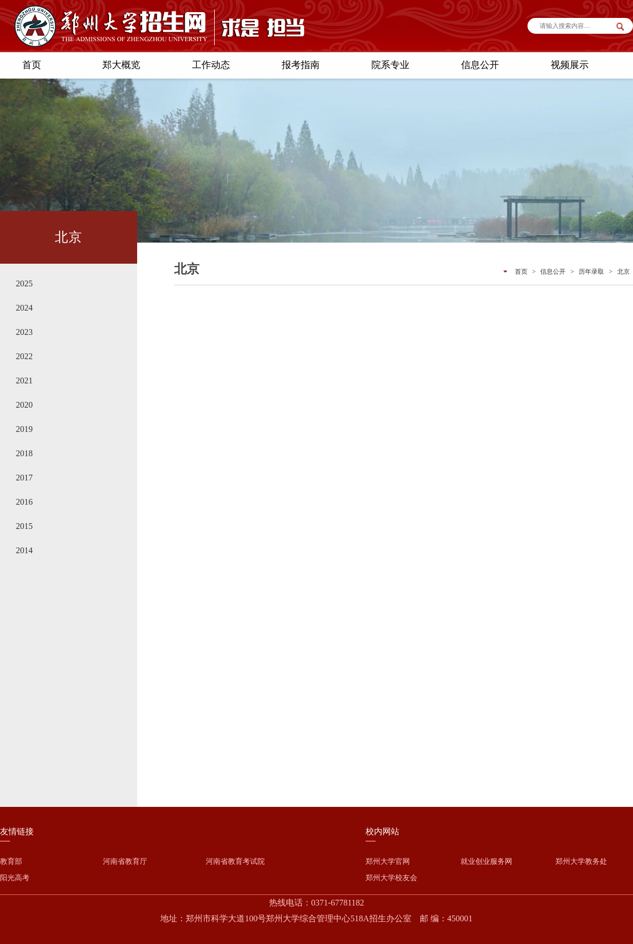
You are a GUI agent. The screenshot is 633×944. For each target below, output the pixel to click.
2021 (24, 380)
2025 (24, 283)
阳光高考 (15, 878)
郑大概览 (121, 65)
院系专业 (390, 65)
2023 (24, 331)
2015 (24, 526)
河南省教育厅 (125, 861)
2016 (24, 501)
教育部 (11, 861)
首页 (31, 65)
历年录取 (591, 271)
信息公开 (480, 65)
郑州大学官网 (388, 861)
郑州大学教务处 (581, 861)
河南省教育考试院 (235, 861)
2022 (24, 356)
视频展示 (570, 65)
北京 (623, 271)
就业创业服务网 (486, 861)
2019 (24, 429)
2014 (24, 550)
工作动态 (211, 65)
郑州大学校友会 (391, 878)
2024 (24, 307)
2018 (24, 453)
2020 (24, 404)
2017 (24, 477)
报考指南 (301, 65)
